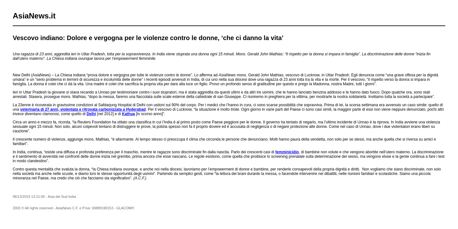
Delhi (91, 114)
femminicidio (287, 152)
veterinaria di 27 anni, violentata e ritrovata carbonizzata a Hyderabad (83, 109)
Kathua (128, 114)
